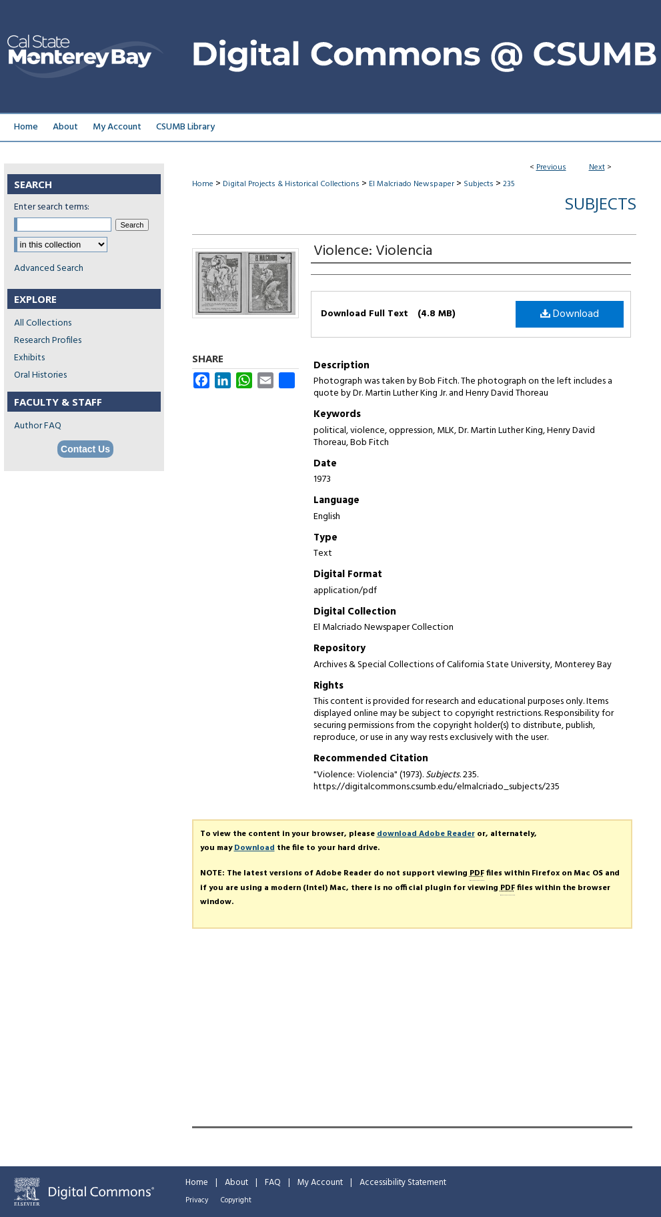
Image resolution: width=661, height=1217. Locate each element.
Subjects (479, 184)
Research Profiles (47, 340)
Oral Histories (40, 375)
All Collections (42, 323)
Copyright (236, 1200)
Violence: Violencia (372, 251)
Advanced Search (48, 268)
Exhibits (29, 358)
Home (202, 184)
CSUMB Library (185, 127)
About (236, 1183)
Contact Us (85, 449)
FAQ (273, 1183)
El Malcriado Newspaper (411, 184)
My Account (320, 1183)
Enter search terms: (51, 207)
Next (597, 167)
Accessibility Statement (403, 1183)
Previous (551, 167)
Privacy (196, 1200)
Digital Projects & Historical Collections (291, 184)
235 (509, 184)
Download (569, 314)
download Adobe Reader (426, 834)
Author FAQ (37, 426)
